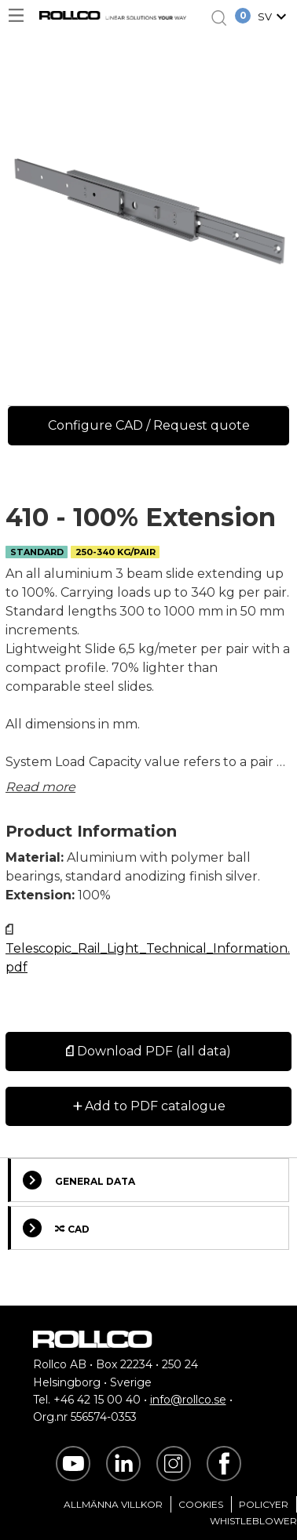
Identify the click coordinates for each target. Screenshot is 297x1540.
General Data (79, 1180)
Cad (56, 1228)
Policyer (263, 1504)
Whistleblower (253, 1521)
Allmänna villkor (113, 1504)
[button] (274, 18)
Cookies (200, 1504)
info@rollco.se (188, 1400)
